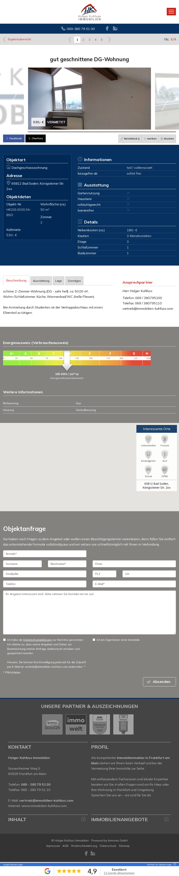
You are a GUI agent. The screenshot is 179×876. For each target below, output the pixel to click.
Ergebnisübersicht (17, 39)
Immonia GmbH (118, 841)
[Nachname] (67, 563)
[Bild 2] (40, 131)
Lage (58, 281)
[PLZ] (104, 573)
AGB (65, 846)
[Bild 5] (114, 131)
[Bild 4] (89, 131)
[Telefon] (44, 583)
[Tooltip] (174, 864)
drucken (166, 138)
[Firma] (134, 563)
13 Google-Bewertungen (119, 873)
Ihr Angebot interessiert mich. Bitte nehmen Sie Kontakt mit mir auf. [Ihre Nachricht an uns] (89, 612)
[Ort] (149, 573)
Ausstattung (41, 281)
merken (149, 138)
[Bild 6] (139, 131)
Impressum (53, 846)
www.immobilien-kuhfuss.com (44, 806)
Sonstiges (74, 281)
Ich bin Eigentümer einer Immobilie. (116, 639)
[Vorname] (22, 563)
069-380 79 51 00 (81, 29)
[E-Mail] (134, 583)
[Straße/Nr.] (44, 573)
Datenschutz (108, 846)
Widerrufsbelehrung (84, 846)
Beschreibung (16, 280)
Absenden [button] (162, 681)
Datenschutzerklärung (37, 639)
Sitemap (124, 846)
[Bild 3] (64, 131)
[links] (69, 39)
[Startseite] (89, 12)
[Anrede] (44, 553)
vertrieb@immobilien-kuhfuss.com (147, 308)
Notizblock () (128, 138)
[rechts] (109, 39)
